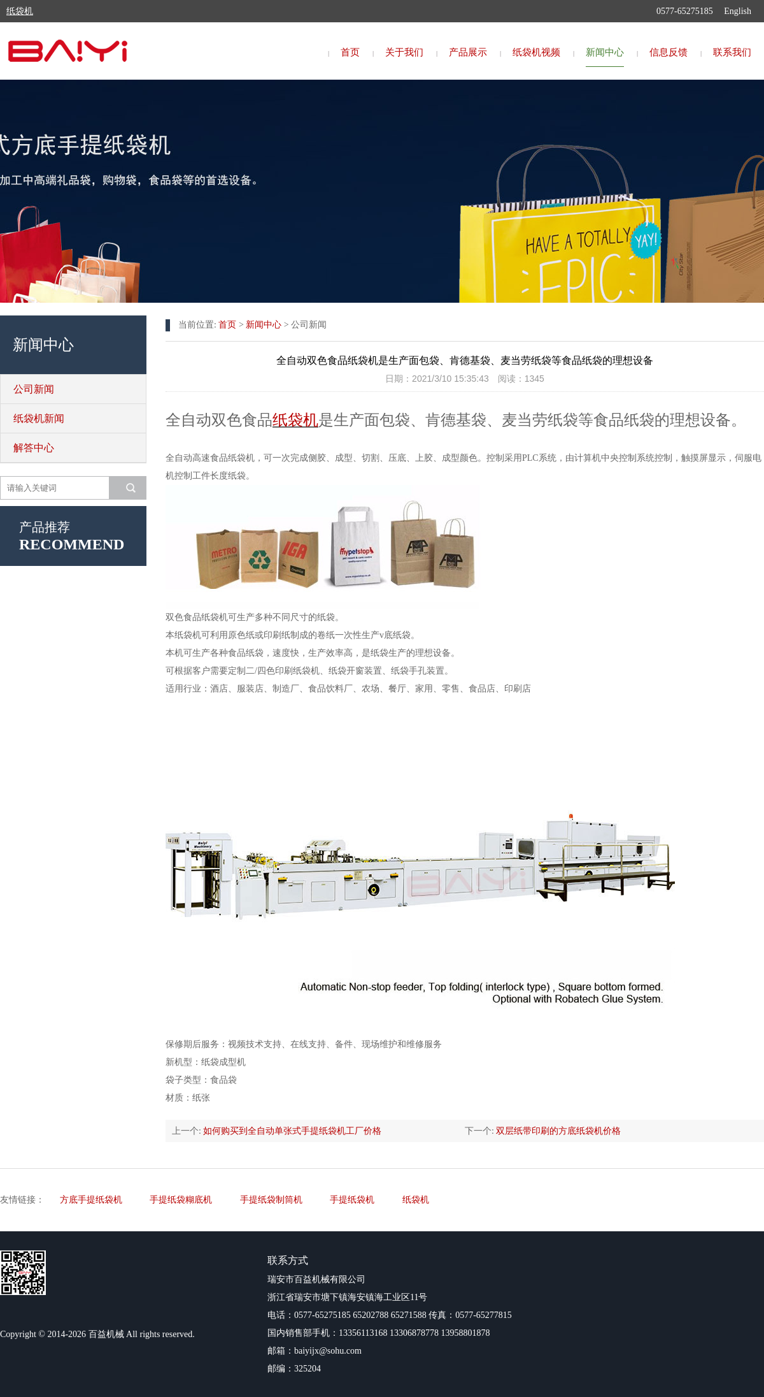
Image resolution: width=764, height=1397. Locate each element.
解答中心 (33, 447)
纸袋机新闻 (38, 418)
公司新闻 (33, 389)
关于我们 (404, 52)
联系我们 (732, 52)
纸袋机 (295, 420)
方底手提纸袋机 (91, 1200)
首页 (350, 52)
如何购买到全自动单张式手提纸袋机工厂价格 (292, 1131)
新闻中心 (605, 52)
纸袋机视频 (536, 52)
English (737, 11)
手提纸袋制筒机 (271, 1200)
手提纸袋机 (352, 1200)
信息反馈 (668, 52)
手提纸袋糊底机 (181, 1200)
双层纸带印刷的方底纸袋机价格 (558, 1131)
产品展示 (468, 52)
